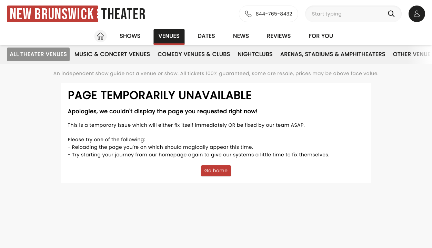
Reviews (279, 36)
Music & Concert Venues (112, 54)
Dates (206, 36)
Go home (216, 170)
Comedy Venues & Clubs (194, 54)
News (241, 36)
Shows (130, 36)
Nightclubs (255, 54)
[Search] (393, 13)
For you (321, 36)
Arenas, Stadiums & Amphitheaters (332, 54)
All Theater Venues (38, 54)
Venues (169, 36)
